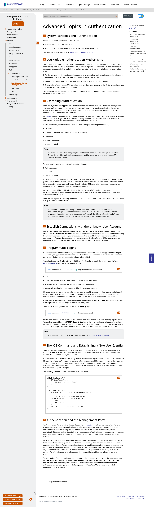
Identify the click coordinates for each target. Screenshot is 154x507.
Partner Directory (130, 5)
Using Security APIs (16, 54)
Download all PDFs (12, 503)
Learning (41, 5)
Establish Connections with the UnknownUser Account (138, 54)
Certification (114, 5)
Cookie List (141, 499)
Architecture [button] (11, 38)
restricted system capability (98, 335)
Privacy (118, 496)
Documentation (54, 5)
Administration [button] (12, 35)
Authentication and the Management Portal (138, 70)
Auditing (12, 57)
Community (69, 5)
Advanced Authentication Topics (75, 10)
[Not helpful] (135, 28)
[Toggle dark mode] (141, 16)
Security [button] (10, 40)
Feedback (152, 258)
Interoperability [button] (12, 101)
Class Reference (12, 496)
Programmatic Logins (137, 59)
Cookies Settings (130, 499)
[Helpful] (130, 28)
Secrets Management (19, 80)
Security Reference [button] (16, 73)
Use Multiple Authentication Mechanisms (135, 41)
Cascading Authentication (135, 47)
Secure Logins (14, 95)
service (48, 116)
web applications (89, 425)
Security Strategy (15, 47)
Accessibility (140, 496)
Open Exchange (84, 5)
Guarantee (131, 496)
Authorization (14, 63)
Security (29, 10)
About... (12, 44)
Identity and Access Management (54, 10)
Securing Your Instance (19, 76)
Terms (123, 496)
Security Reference (38, 10)
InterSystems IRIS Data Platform (17, 17)
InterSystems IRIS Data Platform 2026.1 (14, 10)
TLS (10, 70)
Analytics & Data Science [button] (15, 104)
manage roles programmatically (82, 52)
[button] (44, 35)
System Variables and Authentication (137, 35)
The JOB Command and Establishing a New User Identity (138, 64)
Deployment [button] (11, 32)
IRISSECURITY (14, 50)
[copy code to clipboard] (118, 269)
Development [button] (12, 98)
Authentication (14, 60)
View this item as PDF (12, 500)
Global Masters (100, 5)
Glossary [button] (10, 107)
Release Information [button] (14, 29)
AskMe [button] (128, 15)
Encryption (13, 67)
